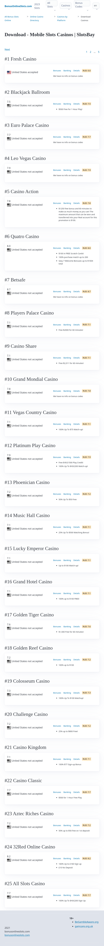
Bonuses (57, 70)
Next (7, 49)
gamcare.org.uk (84, 926)
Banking (67, 70)
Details (76, 70)
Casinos (65, 5)
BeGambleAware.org (87, 922)
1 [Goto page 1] (86, 51)
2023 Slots (37, 6)
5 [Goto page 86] (98, 51)
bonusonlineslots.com (17, 935)
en (95, 5)
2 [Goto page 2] (90, 51)
